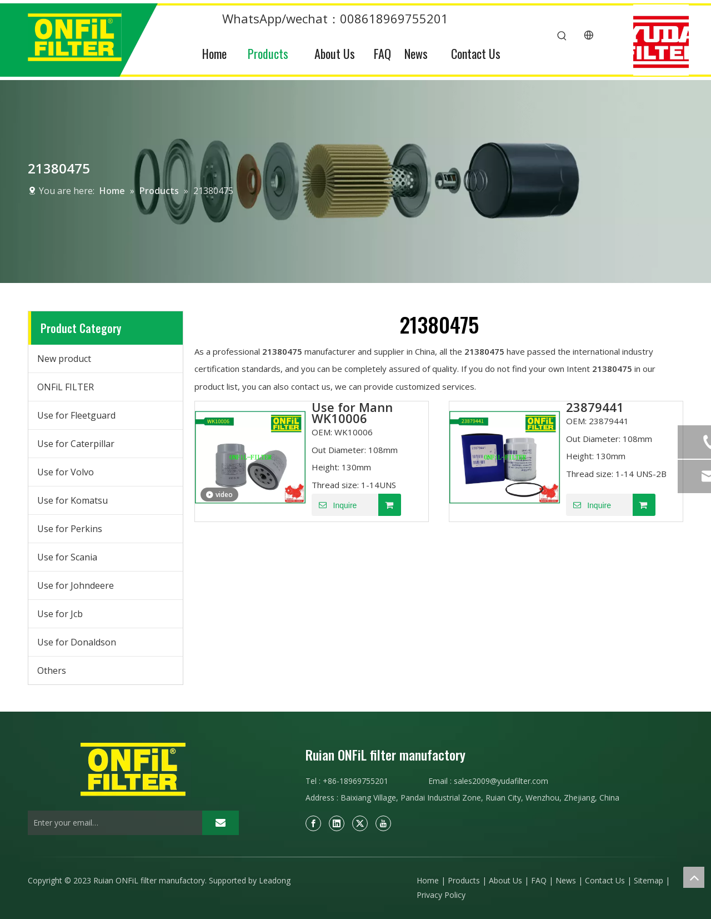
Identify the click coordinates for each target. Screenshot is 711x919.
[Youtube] (383, 823)
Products (464, 880)
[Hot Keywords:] (562, 36)
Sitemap (648, 880)
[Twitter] (360, 823)
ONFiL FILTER (65, 387)
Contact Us (605, 880)
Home (428, 880)
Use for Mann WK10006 (352, 412)
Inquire (334, 505)
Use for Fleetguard (76, 415)
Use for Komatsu (72, 500)
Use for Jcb (60, 614)
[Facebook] (313, 823)
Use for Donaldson (76, 642)
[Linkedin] (336, 823)
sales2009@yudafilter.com (501, 781)
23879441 (595, 407)
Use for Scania (67, 557)
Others (51, 670)
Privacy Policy (441, 895)
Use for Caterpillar (75, 444)
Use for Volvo (65, 472)
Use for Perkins (69, 529)
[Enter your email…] (112, 823)
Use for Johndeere (75, 585)
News (565, 880)
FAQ (539, 880)
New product (64, 358)
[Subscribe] (220, 823)
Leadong (275, 880)
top (693, 877)
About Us (505, 880)
